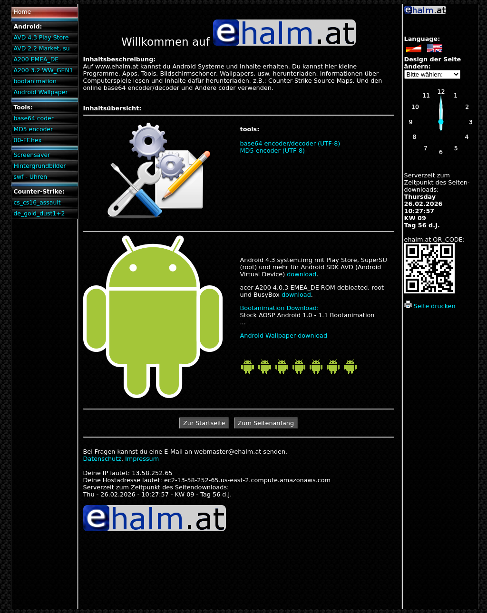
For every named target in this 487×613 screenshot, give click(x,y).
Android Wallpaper (40, 92)
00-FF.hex (27, 140)
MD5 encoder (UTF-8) (272, 150)
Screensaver (31, 154)
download (301, 274)
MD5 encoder (33, 129)
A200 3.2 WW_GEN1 (43, 70)
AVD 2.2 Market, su (41, 48)
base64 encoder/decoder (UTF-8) (290, 143)
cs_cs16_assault (36, 202)
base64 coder (33, 118)
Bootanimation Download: (279, 307)
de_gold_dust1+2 (39, 213)
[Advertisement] (440, 466)
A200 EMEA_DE (35, 59)
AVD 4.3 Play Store (40, 37)
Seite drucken (430, 306)
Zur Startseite (204, 423)
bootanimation (34, 81)
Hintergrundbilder (39, 165)
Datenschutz (102, 458)
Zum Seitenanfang (266, 423)
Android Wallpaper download (284, 335)
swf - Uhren (30, 176)
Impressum (142, 458)
